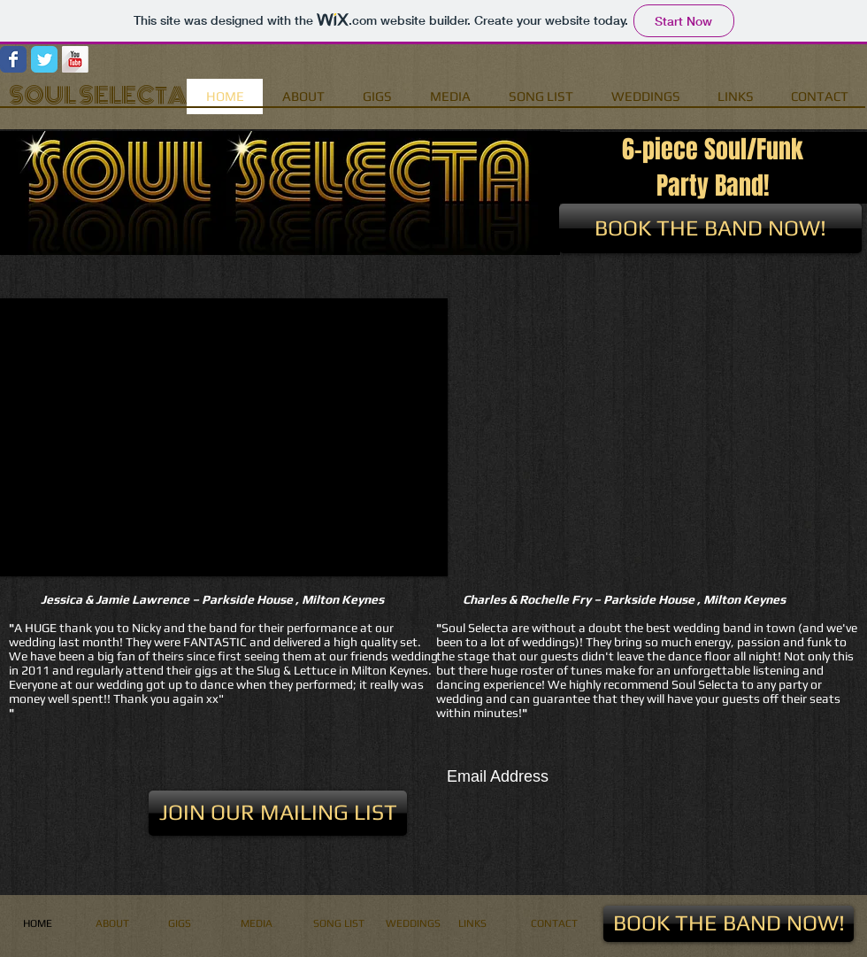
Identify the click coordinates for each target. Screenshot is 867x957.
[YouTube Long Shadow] (75, 59)
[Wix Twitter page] (44, 59)
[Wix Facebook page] (13, 59)
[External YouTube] (656, 437)
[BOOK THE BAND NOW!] (710, 228)
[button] (224, 437)
